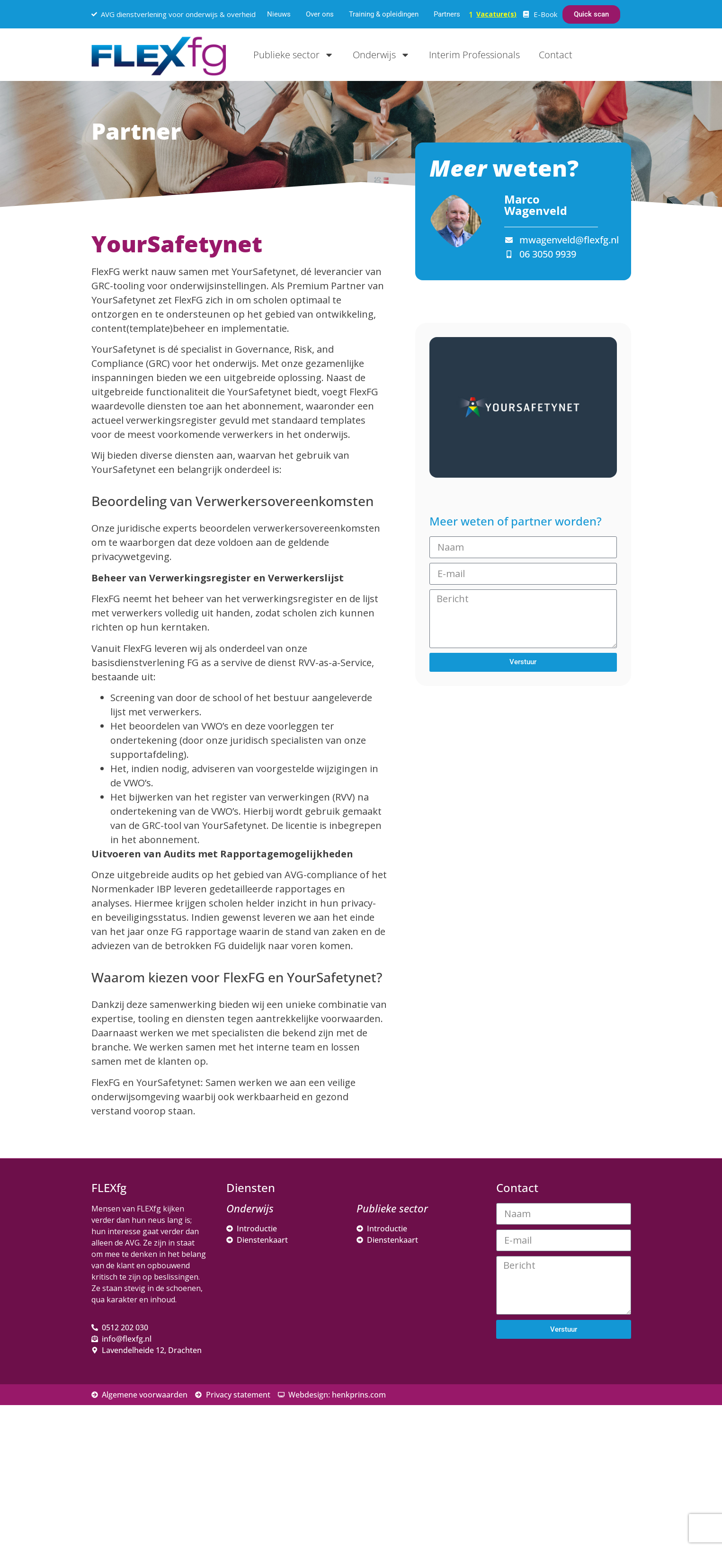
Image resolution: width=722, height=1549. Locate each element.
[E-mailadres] (574, 1384)
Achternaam (531, 1431)
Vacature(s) (496, 13)
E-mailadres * (534, 1369)
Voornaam (528, 1400)
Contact (555, 54)
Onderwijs (381, 54)
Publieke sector (293, 54)
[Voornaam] (574, 1415)
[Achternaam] (574, 1446)
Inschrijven (574, 1471)
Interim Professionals (474, 54)
